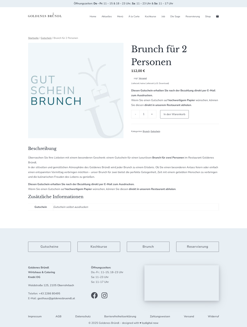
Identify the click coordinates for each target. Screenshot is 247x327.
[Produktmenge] (144, 114)
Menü (120, 16)
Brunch (146, 131)
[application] (181, 283)
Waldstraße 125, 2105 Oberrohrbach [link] (51, 285)
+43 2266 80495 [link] (49, 293)
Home (93, 16)
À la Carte (134, 16)
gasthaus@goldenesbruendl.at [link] (56, 298)
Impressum (35, 316)
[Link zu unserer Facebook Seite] (94, 295)
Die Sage (175, 16)
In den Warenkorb (174, 114)
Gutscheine (49, 246)
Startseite (33, 38)
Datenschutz (83, 316)
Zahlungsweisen (160, 316)
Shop (208, 16)
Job (163, 16)
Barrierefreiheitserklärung (120, 316)
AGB (58, 316)
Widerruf (213, 316)
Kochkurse (150, 16)
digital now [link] (151, 323)
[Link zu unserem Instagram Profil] (104, 295)
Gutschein (46, 38)
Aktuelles (107, 16)
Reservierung (193, 16)
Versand (143, 78)
